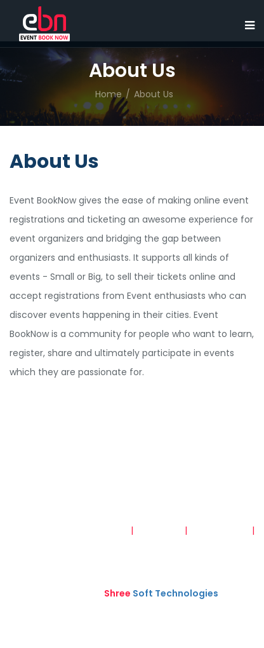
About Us (153, 94)
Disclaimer (160, 530)
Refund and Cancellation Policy (185, 543)
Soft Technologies (161, 593)
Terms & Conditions (84, 530)
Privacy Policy (219, 530)
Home (108, 94)
